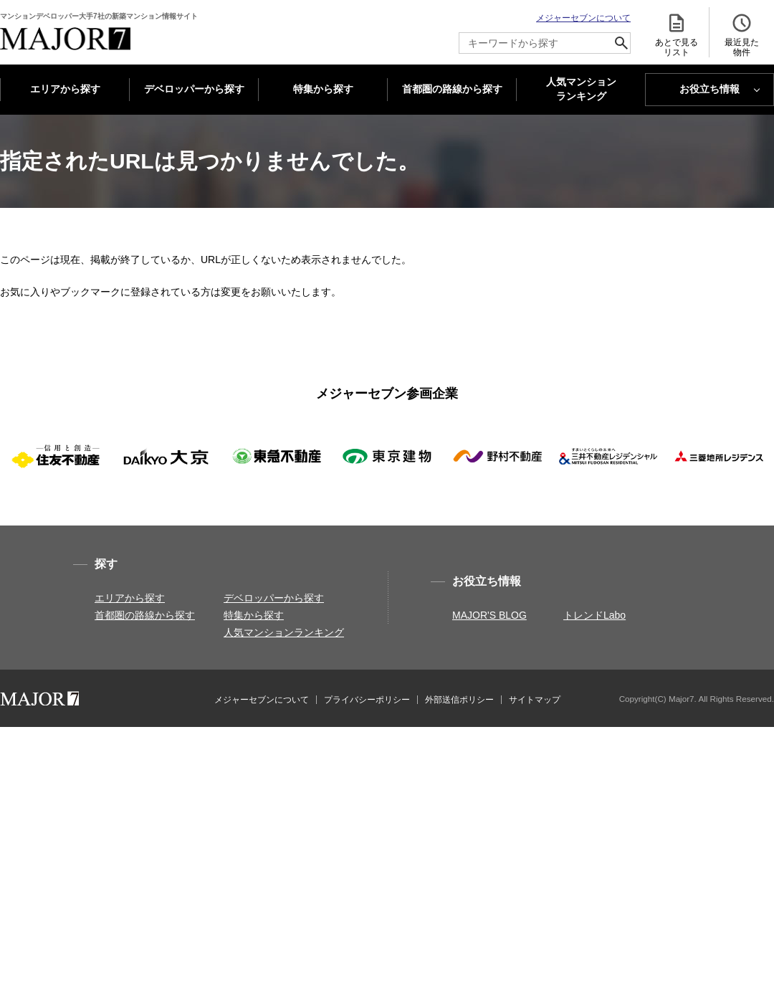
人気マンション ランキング (581, 89)
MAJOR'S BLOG (489, 615)
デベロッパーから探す (194, 89)
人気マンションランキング (284, 632)
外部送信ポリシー (459, 700)
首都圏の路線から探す (452, 89)
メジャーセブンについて (583, 18)
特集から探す (323, 89)
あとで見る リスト (676, 34)
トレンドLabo (594, 615)
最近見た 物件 (742, 34)
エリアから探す (65, 89)
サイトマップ (534, 700)
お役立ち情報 (709, 89)
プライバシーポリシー (367, 700)
